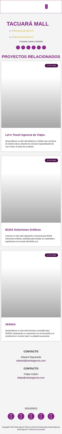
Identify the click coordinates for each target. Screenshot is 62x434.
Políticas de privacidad (37, 429)
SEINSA (10, 324)
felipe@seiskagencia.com (30, 377)
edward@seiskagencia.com (31, 360)
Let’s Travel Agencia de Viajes (25, 134)
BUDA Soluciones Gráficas (23, 229)
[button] (46, 6)
